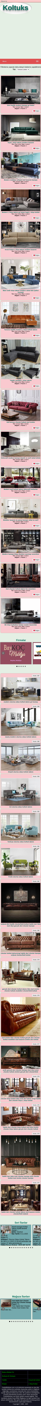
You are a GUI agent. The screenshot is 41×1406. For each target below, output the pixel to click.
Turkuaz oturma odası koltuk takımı (21, 842)
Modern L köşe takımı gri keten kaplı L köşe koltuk (21, 212)
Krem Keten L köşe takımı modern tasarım (21, 249)
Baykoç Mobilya (15, 660)
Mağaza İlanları (21, 1296)
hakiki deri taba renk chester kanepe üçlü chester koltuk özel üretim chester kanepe (20, 1177)
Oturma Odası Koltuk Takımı (19, 1239)
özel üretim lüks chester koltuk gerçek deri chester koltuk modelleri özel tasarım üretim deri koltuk (21, 1038)
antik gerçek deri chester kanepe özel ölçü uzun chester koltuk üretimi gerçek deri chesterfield (21, 1071)
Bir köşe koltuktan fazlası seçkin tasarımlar (21, 625)
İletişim (4, 1384)
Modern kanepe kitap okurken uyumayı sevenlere (20, 554)
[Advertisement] (20, 36)
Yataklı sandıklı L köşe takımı (21, 380)
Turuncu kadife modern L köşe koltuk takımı (20, 330)
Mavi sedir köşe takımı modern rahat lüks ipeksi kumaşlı (21, 291)
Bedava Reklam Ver (8, 1372)
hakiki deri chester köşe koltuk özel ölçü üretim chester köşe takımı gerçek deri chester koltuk (20, 1128)
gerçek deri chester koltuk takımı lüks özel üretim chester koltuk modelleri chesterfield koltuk (20, 990)
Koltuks (15, 8)
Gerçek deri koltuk (34, 1380)
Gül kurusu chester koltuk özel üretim (21, 422)
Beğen (36, 111)
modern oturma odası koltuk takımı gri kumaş (21, 702)
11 (30, 1247)
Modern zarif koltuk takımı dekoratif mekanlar (21, 489)
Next (38, 653)
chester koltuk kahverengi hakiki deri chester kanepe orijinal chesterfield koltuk (21, 954)
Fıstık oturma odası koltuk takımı (20, 877)
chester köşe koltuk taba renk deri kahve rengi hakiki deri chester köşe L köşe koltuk (21, 1099)
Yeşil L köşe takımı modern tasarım (21, 142)
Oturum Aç (4, 1)
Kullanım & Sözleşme (8, 1376)
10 (28, 1247)
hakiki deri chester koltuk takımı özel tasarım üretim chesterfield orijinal (20, 1213)
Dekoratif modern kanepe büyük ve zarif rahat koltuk (20, 458)
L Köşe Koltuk (33, 1384)
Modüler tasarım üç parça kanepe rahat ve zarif (20, 520)
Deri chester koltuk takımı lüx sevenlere (21, 589)
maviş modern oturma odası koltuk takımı (20, 737)
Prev (3, 653)
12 (32, 1247)
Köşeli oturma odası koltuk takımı (20, 772)
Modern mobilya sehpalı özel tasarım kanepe (20, 180)
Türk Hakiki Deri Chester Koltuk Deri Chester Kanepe (21, 1301)
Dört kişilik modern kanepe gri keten (20, 105)
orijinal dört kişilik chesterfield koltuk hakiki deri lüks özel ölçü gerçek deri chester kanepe (21, 925)
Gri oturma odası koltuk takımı (20, 807)
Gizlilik (4, 1380)
